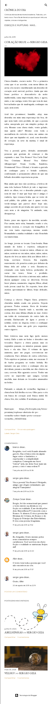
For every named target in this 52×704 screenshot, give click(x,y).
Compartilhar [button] (10, 429)
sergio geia (18, 478)
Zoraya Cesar (19, 499)
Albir (15, 558)
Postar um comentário (15, 592)
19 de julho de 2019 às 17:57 (23, 569)
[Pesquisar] (46, 4)
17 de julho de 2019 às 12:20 (23, 551)
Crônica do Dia (15, 10)
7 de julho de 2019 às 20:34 (23, 491)
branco (16, 447)
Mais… (33, 25)
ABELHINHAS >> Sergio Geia (24, 632)
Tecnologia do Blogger (26, 695)
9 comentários (23, 637)
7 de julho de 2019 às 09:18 (23, 470)
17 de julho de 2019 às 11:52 (23, 525)
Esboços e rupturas (16, 25)
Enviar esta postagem (26, 429)
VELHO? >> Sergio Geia (20, 673)
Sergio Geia (14, 433)
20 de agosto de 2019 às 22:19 (24, 585)
